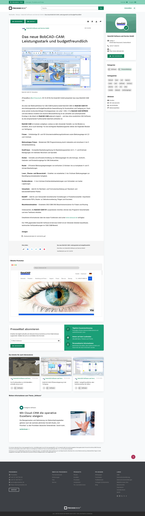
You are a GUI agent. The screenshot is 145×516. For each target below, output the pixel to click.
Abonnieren (17, 21)
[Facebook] (117, 496)
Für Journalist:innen (80, 485)
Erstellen (76, 477)
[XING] (126, 496)
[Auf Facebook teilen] (27, 249)
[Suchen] (101, 8)
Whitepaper (98, 475)
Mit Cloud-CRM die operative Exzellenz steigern (38, 414)
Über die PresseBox (59, 472)
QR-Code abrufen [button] (114, 103)
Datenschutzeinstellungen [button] (124, 480)
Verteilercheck (121, 490)
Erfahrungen (56, 477)
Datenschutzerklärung (123, 477)
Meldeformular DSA (122, 482)
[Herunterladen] (96, 21)
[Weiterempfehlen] (100, 21)
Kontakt (31, 21)
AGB (118, 475)
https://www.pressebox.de (19, 485)
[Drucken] (88, 21)
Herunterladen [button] (113, 105)
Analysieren (77, 482)
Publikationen (99, 480)
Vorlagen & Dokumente (102, 482)
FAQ (53, 480)
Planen (76, 475)
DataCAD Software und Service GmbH (37, 28)
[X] (124, 496)
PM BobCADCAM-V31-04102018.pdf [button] (34, 236)
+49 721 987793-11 (16, 480)
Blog (96, 485)
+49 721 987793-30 (16, 477)
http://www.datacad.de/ (116, 51)
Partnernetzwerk (57, 475)
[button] (56, 70)
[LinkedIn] (119, 496)
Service (54, 482)
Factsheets (98, 477)
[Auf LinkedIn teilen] (40, 249)
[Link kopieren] (23, 249)
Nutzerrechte (121, 485)
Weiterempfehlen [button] (114, 108)
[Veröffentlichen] (133, 457)
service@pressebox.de (51, 452)
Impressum (120, 487)
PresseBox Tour (16, 2)
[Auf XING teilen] (36, 249)
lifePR (118, 492)
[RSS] (121, 496)
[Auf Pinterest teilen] (44, 249)
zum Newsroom (116, 56)
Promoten (77, 480)
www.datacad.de (71, 217)
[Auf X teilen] (32, 249)
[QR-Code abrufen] (92, 21)
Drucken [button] (111, 100)
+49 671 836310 (114, 46)
